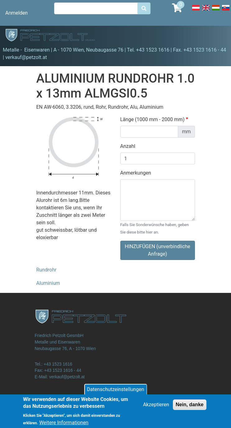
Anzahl (128, 146)
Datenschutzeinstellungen (115, 392)
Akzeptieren (156, 407)
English (206, 11)
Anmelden (16, 13)
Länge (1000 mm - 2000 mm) (152, 119)
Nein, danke (190, 407)
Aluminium (48, 283)
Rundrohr (46, 270)
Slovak (225, 11)
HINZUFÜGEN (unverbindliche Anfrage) (157, 250)
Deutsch (196, 11)
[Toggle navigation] (217, 36)
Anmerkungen (135, 173)
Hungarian (215, 11)
